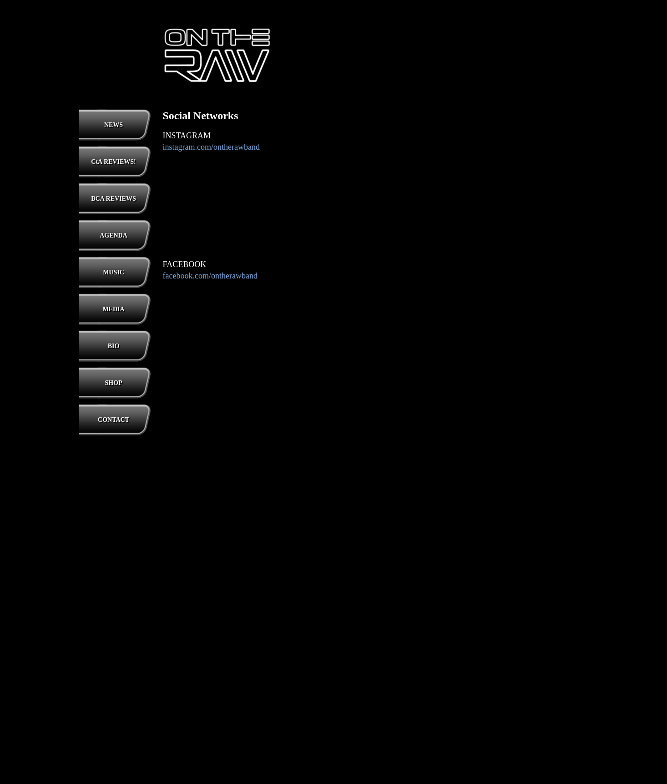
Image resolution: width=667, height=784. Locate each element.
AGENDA (113, 235)
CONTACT (113, 419)
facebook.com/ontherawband (210, 275)
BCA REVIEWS (113, 198)
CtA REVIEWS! (113, 161)
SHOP (113, 382)
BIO (114, 346)
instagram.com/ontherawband (211, 147)
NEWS (113, 124)
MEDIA (113, 309)
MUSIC (113, 272)
